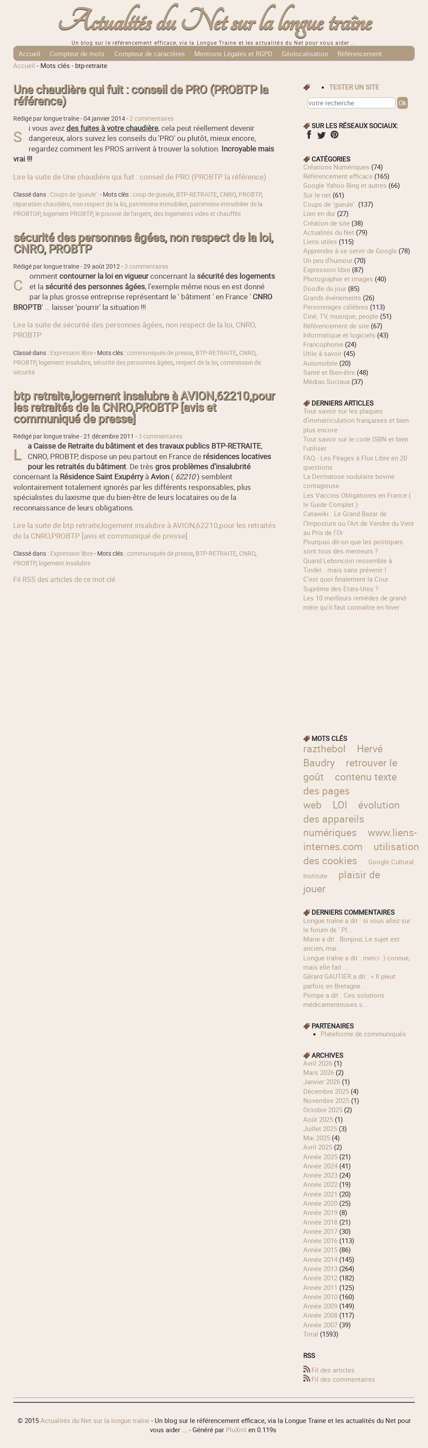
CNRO (228, 194)
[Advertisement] (359, 667)
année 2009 (320, 1305)
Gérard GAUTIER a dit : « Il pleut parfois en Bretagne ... (349, 981)
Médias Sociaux (326, 381)
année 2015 (320, 1249)
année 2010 (320, 1296)
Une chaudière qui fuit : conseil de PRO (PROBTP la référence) (140, 95)
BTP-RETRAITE (196, 194)
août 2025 (318, 1119)
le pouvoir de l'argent (123, 214)
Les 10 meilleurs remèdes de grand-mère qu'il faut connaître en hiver (355, 602)
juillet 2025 (320, 1128)
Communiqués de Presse (55, 68)
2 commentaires (152, 118)
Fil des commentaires (343, 1379)
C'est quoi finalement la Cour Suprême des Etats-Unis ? (345, 584)
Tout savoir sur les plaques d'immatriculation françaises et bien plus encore (356, 420)
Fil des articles (333, 1369)
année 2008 (320, 1315)
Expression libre (71, 353)
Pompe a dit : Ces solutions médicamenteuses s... (343, 1000)
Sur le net (317, 194)
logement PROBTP (68, 214)
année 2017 (320, 1231)
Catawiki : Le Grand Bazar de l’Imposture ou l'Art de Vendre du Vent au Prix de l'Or (358, 523)
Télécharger (119, 68)
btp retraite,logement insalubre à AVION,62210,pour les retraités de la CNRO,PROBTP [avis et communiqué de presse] (144, 407)
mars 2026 (318, 1072)
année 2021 (320, 1193)
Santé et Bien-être (329, 372)
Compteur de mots (77, 53)
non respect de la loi (99, 204)
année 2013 (320, 1268)
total (311, 1333)
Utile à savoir (322, 353)
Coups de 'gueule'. (74, 194)
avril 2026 (317, 1063)
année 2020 (320, 1203)
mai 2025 (316, 1137)
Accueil (29, 53)
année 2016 (320, 1240)
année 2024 (320, 1165)
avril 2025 (317, 1147)
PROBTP (250, 194)
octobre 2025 (322, 1109)
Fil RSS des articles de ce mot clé (64, 579)
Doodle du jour (324, 288)
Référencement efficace (338, 176)
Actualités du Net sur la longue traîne (214, 22)
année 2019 (320, 1212)
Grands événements (332, 297)
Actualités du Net (328, 232)
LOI (340, 805)
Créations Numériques (336, 166)
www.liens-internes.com (360, 839)
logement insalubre (65, 362)
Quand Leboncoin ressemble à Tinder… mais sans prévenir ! (347, 565)
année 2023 (320, 1175)
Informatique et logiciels (339, 335)
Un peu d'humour (327, 260)
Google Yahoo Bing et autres (345, 185)
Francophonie (323, 344)
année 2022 (320, 1184)
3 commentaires (146, 266)
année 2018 (320, 1222)
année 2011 (320, 1287)
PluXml (236, 1429)
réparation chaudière (41, 204)
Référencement (359, 53)
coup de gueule (153, 194)
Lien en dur (319, 213)
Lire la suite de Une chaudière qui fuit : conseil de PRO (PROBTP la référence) (139, 177)
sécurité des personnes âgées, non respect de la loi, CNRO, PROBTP (143, 243)
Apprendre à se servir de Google (350, 250)
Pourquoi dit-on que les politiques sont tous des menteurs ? (353, 546)
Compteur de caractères (149, 53)
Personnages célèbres (335, 306)
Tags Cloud (161, 68)
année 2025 (320, 1156)
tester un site (354, 87)
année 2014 (320, 1259)
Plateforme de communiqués (363, 1033)
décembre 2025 (326, 1091)
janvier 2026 (321, 1081)
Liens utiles (320, 241)
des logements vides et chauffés (197, 214)
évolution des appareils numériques (351, 819)
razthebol (324, 748)
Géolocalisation (305, 53)
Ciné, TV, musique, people (340, 316)
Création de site (326, 223)
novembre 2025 (326, 1100)
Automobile (320, 363)
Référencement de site (336, 325)
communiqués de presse (160, 353)
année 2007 (320, 1324)
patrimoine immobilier (158, 204)
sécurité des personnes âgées (133, 362)
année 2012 (320, 1277)
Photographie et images (338, 278)
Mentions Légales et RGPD (233, 53)
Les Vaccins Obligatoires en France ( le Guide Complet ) (357, 500)
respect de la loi (197, 362)
